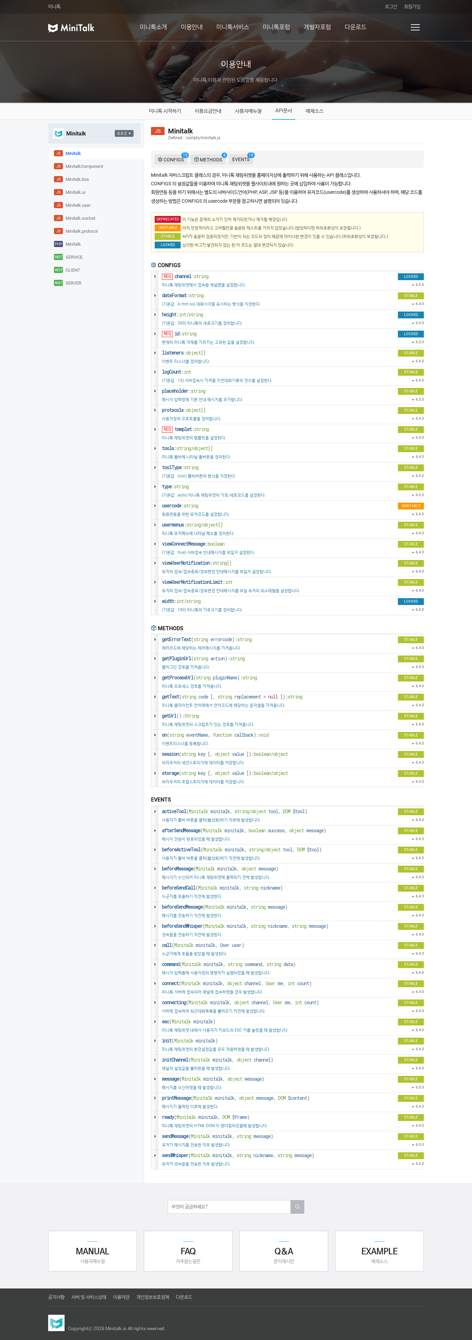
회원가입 (412, 7)
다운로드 (355, 27)
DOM (286, 811)
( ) (189, 1021)
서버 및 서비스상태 (88, 1297)
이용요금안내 (208, 111)
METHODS (209, 159)
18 (185, 155)
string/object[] (195, 448)
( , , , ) (237, 983)
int (187, 372)
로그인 (391, 7)
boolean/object (271, 754)
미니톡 (54, 7)
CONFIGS (172, 159)
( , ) (220, 868)
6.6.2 (124, 133)
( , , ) (234, 811)
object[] (196, 352)
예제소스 (314, 111)
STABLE (168, 236)
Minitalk (198, 811)
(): (180, 715)
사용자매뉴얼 (248, 111)
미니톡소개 (153, 27)
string (201, 276)
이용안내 (192, 27)
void (263, 735)
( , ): (232, 696)
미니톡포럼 (276, 27)
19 (251, 155)
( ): (207, 639)
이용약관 (121, 1297)
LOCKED (168, 245)
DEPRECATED (167, 219)
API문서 (283, 111)
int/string (191, 314)
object (222, 754)
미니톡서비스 (232, 27)
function (222, 735)
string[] (222, 563)
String (191, 715)
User (270, 983)
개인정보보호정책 (152, 1297)
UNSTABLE (167, 228)
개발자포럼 (317, 27)
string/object (250, 811)
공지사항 (56, 1297)
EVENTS (242, 158)
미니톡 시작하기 (165, 111)
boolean (216, 544)
